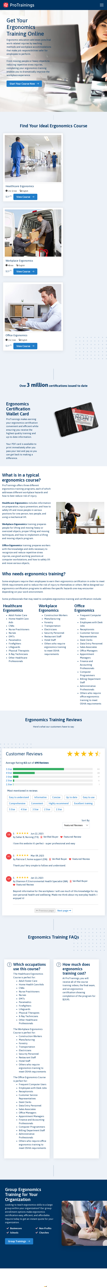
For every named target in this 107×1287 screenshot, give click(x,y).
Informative (40, 660)
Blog (22, 1245)
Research (24, 1253)
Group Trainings (18, 1103)
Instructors (6, 1260)
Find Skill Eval (8, 1264)
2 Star (9, 643)
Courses (5, 1249)
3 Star (9, 639)
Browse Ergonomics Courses (22, 1224)
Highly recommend (59, 666)
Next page (64, 773)
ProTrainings (79, 1254)
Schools (5, 1257)
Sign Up (5, 1268)
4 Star (9, 635)
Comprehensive (17, 666)
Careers (41, 1260)
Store (22, 1257)
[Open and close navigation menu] (102, 5)
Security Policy (62, 1256)
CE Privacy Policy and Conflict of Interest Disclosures (60, 1276)
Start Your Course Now (23, 83)
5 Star (9, 631)
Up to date (71, 660)
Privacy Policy (62, 1245)
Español (87, 1277)
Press (40, 1253)
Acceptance (43, 1257)
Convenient (37, 666)
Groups (5, 1253)
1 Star (9, 647)
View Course (15, 206)
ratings (88, 1272)
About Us (42, 1245)
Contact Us (25, 1249)
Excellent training (83, 666)
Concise (56, 660)
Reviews (41, 1249)
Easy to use (89, 660)
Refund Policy (62, 1260)
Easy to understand (19, 660)
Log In (4, 1271)
